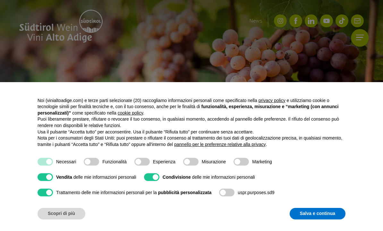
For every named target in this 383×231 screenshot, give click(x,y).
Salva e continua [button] (317, 213)
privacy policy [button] (272, 100)
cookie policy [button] (130, 113)
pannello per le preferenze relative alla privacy (220, 144)
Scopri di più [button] (61, 213)
